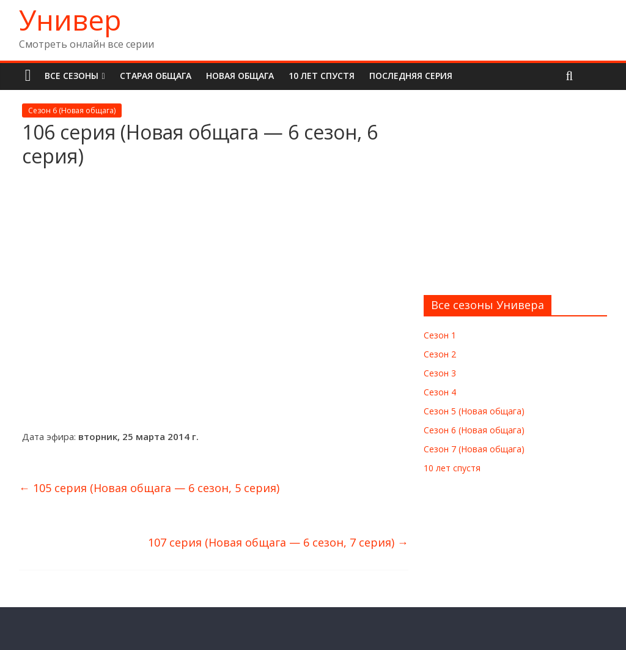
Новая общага (240, 75)
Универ (70, 20)
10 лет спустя (322, 75)
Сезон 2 (440, 354)
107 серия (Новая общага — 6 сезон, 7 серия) (278, 542)
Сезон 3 (440, 373)
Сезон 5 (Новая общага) (474, 411)
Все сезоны (71, 75)
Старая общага (155, 75)
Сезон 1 (440, 335)
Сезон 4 (440, 392)
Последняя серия (410, 75)
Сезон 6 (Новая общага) (72, 110)
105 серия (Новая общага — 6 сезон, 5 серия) (149, 487)
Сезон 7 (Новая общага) (474, 449)
